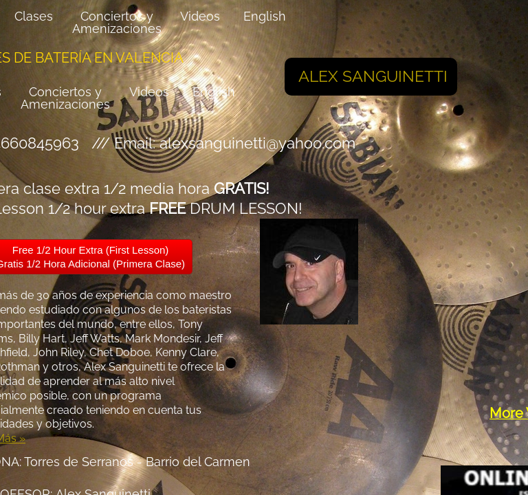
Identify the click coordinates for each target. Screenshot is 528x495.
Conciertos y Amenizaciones (65, 98)
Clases (33, 16)
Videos (149, 92)
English (213, 92)
